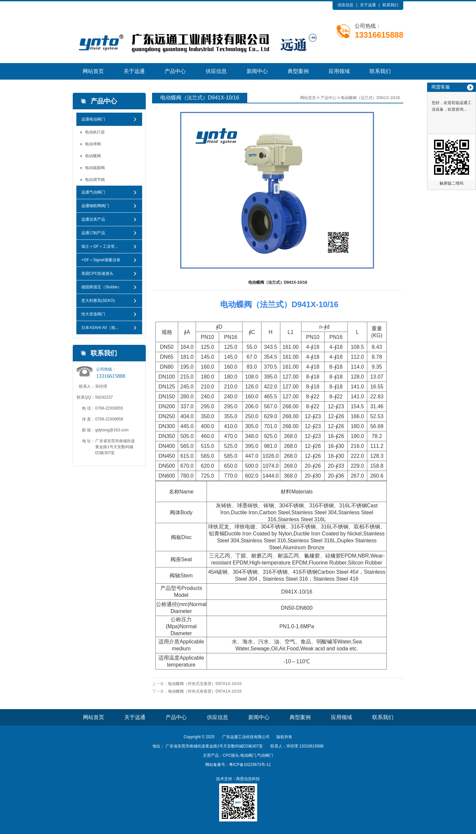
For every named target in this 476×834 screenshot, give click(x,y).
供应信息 (345, 5)
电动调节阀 (95, 179)
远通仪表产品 (93, 219)
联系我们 (390, 5)
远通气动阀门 (93, 192)
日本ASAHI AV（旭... (99, 327)
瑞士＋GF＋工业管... (99, 246)
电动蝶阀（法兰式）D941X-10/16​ (370, 97)
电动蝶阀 (93, 156)
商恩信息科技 (248, 779)
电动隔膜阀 (95, 167)
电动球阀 (93, 144)
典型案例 (298, 71)
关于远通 (368, 5)
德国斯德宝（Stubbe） (101, 287)
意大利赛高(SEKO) (98, 300)
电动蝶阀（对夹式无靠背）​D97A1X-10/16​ (205, 683)
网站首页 (93, 71)
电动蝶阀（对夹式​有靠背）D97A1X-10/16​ (205, 691)
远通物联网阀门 (95, 205)
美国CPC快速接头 (97, 273)
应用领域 (339, 71)
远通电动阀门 (93, 119)
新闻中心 (257, 71)
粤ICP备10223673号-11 (250, 764)
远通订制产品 (93, 233)
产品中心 (175, 71)
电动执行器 (95, 132)
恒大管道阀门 (93, 314)
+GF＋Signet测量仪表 (100, 260)
